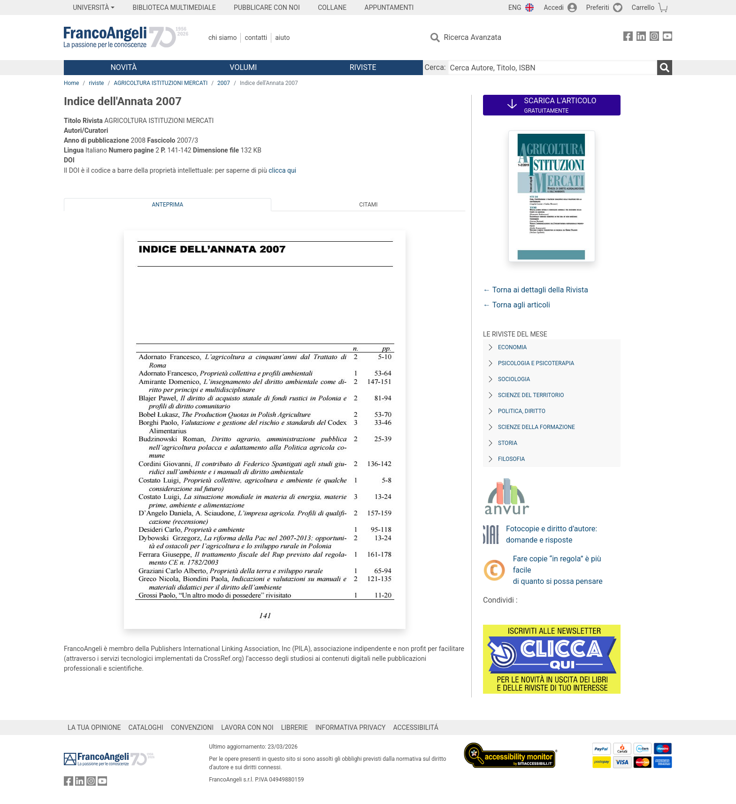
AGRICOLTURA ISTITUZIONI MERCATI (160, 83)
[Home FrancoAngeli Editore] (126, 37)
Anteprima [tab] (168, 204)
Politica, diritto (521, 411)
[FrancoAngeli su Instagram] (654, 37)
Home (71, 83)
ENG (514, 7)
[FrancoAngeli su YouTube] (667, 37)
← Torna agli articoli (516, 304)
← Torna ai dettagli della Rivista (535, 289)
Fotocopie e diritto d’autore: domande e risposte (551, 534)
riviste (96, 83)
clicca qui (282, 170)
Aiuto (282, 37)
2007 (223, 83)
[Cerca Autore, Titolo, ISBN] (552, 67)
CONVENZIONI (192, 727)
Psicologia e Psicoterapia (536, 363)
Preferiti (597, 7)
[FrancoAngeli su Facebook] (628, 37)
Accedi (554, 7)
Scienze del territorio (531, 395)
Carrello (643, 7)
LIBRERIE (294, 727)
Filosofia (511, 459)
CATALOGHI (146, 727)
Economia (512, 347)
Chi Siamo (222, 37)
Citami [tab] (368, 204)
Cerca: (435, 67)
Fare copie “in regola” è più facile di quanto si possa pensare (558, 570)
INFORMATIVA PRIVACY (350, 727)
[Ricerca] (664, 67)
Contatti (256, 37)
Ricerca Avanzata (473, 37)
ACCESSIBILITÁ (415, 727)
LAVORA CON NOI (247, 727)
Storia (507, 443)
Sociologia (514, 379)
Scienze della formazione (536, 427)
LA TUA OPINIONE (94, 727)
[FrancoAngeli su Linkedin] (641, 37)
